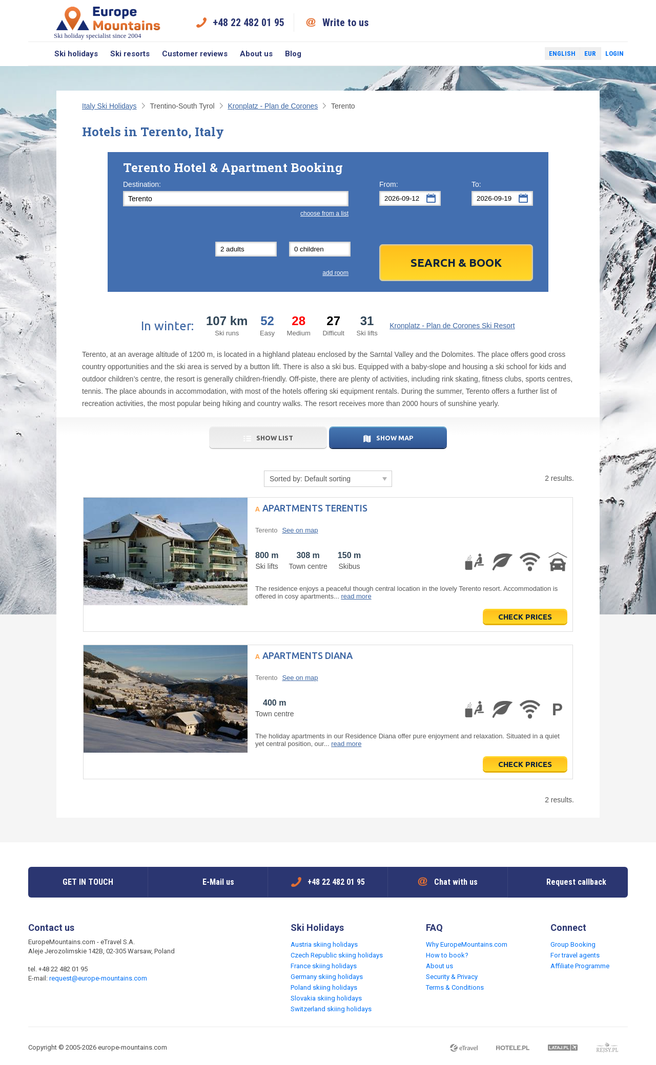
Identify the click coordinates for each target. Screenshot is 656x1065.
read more (356, 596)
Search (38, 54)
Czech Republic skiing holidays (337, 955)
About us (256, 53)
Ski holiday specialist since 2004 (108, 22)
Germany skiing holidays (327, 977)
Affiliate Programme (579, 966)
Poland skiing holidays (324, 987)
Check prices (525, 616)
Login (614, 53)
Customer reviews (195, 53)
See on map (300, 530)
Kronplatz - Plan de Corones (273, 106)
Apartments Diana (307, 655)
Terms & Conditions (455, 987)
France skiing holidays (324, 966)
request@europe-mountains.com (98, 978)
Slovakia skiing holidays (326, 998)
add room (335, 272)
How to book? (447, 955)
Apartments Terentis (314, 508)
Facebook (512, 54)
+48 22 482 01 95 (248, 22)
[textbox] (235, 198)
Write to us (345, 22)
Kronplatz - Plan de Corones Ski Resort (452, 326)
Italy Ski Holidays (109, 106)
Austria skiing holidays (324, 944)
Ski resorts (130, 53)
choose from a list (324, 213)
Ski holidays (76, 53)
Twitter (527, 54)
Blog (293, 53)
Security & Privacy (452, 977)
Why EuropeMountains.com (466, 944)
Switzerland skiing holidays (331, 1009)
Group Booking (573, 944)
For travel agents (575, 955)
